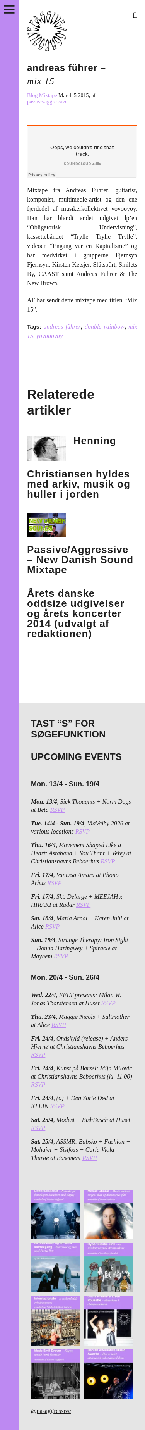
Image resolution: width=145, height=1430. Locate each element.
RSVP (57, 809)
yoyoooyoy (49, 336)
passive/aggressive (47, 102)
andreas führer (62, 326)
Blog (33, 95)
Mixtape (48, 95)
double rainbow (105, 326)
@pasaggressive (51, 1411)
